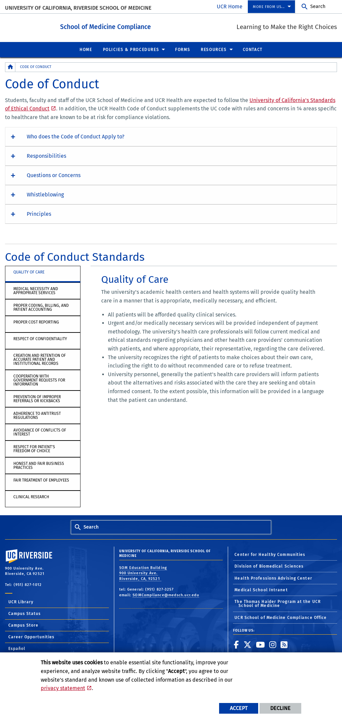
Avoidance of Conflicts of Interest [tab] (39, 432)
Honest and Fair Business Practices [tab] (38, 465)
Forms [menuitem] (182, 49)
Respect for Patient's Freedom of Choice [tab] (34, 448)
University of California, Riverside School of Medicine (78, 8)
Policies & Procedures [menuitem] (131, 49)
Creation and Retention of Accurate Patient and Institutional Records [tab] (39, 359)
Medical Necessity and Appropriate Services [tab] (35, 290)
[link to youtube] (260, 644)
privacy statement (63, 688)
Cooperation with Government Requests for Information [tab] (39, 380)
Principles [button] (39, 213)
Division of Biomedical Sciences (269, 566)
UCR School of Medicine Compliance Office (280, 617)
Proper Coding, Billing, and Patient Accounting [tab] (41, 307)
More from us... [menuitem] (269, 7)
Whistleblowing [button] (45, 194)
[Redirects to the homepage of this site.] (10, 66)
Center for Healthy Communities (269, 554)
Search (317, 6)
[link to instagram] (273, 644)
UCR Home (229, 6)
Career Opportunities (31, 636)
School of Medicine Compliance (115, 26)
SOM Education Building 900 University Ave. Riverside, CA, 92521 (143, 573)
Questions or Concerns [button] (53, 175)
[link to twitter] (247, 644)
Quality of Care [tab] (28, 271)
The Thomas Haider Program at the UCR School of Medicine (277, 603)
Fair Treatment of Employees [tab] (41, 480)
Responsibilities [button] (46, 155)
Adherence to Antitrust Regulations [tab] (37, 415)
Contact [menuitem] (253, 49)
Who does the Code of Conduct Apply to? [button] (75, 136)
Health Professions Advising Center (273, 578)
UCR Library (20, 601)
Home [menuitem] (85, 49)
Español (16, 648)
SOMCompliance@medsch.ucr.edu (166, 595)
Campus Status (24, 613)
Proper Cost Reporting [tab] (36, 321)
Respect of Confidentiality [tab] (40, 338)
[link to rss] (284, 644)
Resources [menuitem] (213, 49)
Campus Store (23, 625)
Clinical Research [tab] (31, 496)
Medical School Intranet (261, 589)
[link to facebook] (236, 644)
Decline (280, 708)
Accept (238, 708)
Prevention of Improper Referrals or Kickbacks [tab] (37, 398)
